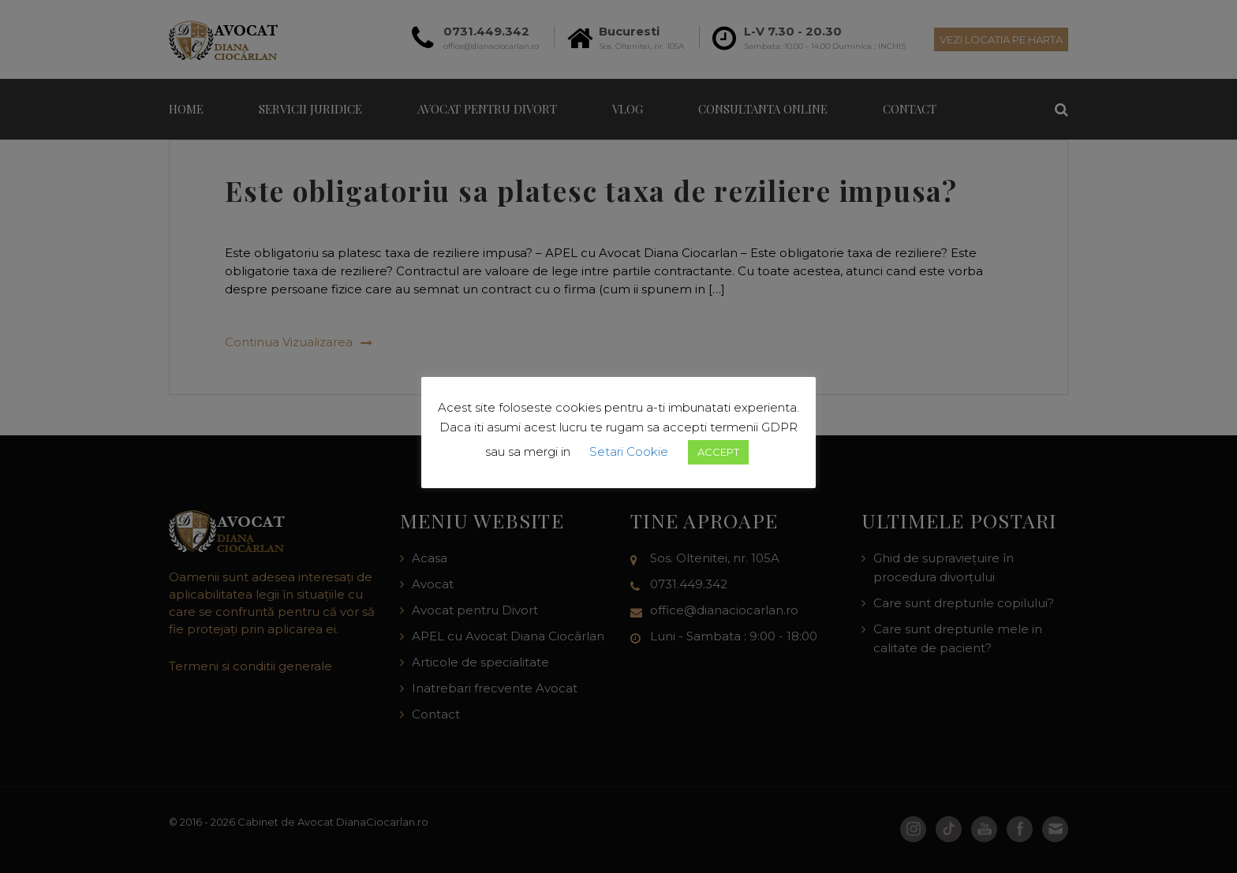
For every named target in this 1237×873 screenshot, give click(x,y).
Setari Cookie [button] (628, 451)
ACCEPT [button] (718, 452)
